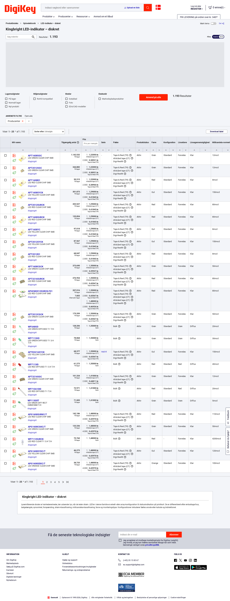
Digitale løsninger (13, 577)
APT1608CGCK (35, 266)
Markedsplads (12, 563)
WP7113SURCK (36, 439)
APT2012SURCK (36, 205)
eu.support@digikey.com (131, 564)
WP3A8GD (33, 326)
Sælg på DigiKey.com (15, 567)
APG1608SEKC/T (36, 463)
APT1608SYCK (35, 192)
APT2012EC (34, 254)
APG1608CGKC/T (37, 426)
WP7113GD (33, 338)
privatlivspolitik (152, 545)
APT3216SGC (35, 376)
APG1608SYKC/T (37, 451)
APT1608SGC (35, 155)
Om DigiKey (11, 560)
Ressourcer (82, 16)
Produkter (47, 16)
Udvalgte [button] (43, 131)
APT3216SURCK (36, 279)
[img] (20, 9)
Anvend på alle (153, 97)
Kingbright (32, 161)
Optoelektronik (29, 23)
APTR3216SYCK (36, 352)
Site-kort (9, 573)
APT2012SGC (35, 168)
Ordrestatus (67, 563)
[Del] (221, 23)
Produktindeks (12, 23)
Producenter (64, 16)
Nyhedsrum (11, 580)
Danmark (52, 598)
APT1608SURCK (36, 217)
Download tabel (216, 131)
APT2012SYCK (35, 242)
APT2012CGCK (35, 314)
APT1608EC (34, 180)
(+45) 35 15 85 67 (128, 560)
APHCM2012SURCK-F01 (40, 291)
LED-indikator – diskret (51, 23)
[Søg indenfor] (18, 37)
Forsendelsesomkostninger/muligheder (79, 567)
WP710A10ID (34, 389)
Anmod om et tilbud (103, 16)
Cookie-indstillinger (178, 598)
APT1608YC (34, 229)
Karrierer (10, 570)
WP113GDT (33, 400)
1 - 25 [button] (11, 131)
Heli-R (104, 352)
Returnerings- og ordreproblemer (76, 570)
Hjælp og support (69, 560)
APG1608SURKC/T (37, 414)
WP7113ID (33, 364)
